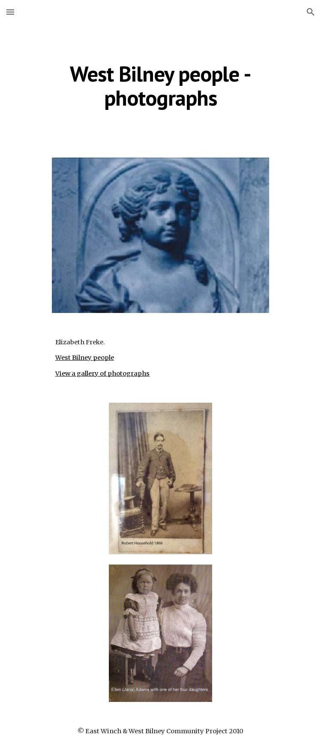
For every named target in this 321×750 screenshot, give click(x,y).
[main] (160, 85)
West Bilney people (84, 357)
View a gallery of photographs (102, 373)
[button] (10, 12)
